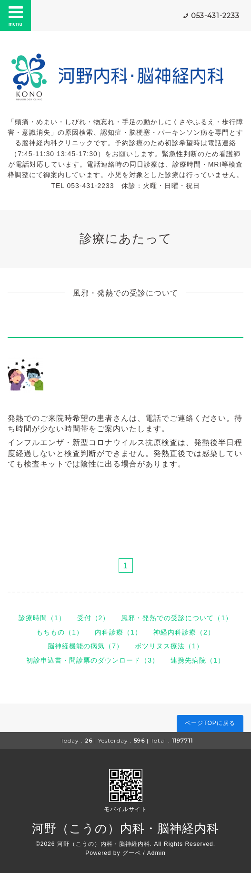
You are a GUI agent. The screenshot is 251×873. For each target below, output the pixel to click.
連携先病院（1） (198, 660)
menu (15, 15)
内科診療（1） (118, 632)
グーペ (131, 853)
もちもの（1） (59, 632)
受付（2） (93, 618)
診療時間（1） (42, 618)
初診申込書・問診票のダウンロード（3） (92, 660)
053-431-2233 (215, 15)
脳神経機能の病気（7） (85, 646)
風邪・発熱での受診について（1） (176, 618)
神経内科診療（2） (184, 632)
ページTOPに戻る (210, 723)
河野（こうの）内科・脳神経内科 (125, 828)
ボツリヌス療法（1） (169, 646)
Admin (156, 853)
